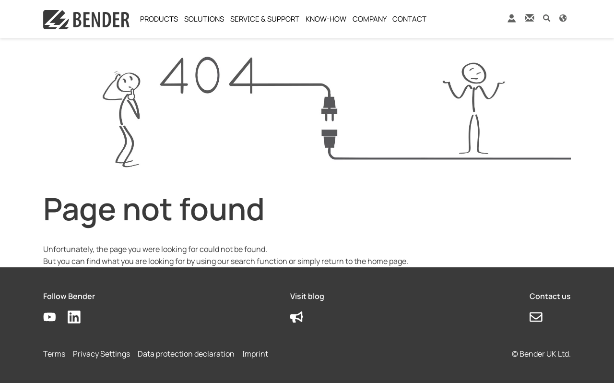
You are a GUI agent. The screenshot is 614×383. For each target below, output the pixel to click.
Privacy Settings (101, 353)
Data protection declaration (186, 353)
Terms (54, 353)
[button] (547, 17)
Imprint (255, 353)
